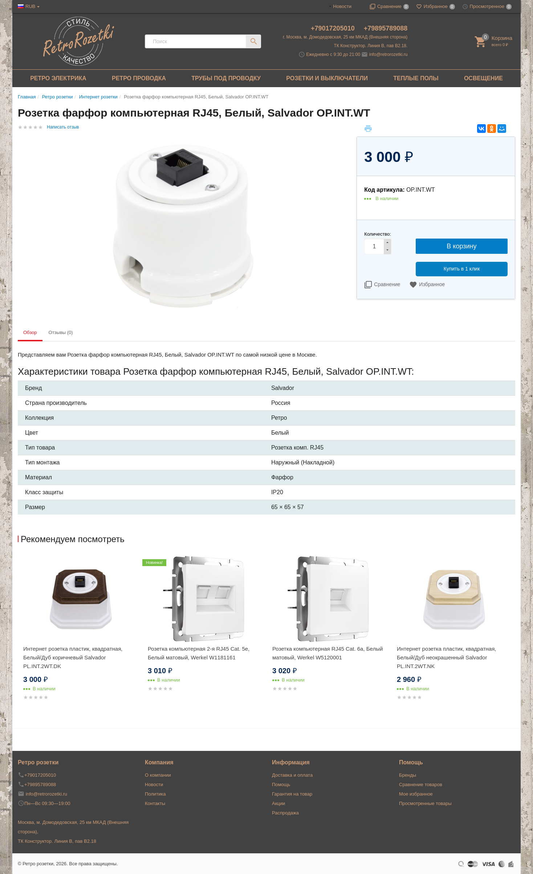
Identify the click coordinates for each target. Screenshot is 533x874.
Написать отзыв (63, 127)
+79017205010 (334, 28)
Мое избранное (416, 794)
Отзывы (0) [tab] (61, 332)
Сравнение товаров (420, 784)
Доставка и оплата (292, 775)
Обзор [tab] (30, 332)
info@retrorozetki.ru (388, 54)
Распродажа (285, 813)
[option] (80, 636)
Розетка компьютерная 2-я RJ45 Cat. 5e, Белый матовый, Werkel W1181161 (198, 653)
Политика (155, 794)
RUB (30, 6)
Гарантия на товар (292, 794)
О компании (158, 775)
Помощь (281, 784)
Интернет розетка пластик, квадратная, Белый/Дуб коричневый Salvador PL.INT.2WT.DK (72, 657)
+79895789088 (386, 28)
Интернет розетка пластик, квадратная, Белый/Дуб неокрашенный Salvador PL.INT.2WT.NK (446, 657)
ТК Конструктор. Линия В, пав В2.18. (371, 45)
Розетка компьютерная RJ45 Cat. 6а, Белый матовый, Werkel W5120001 (327, 653)
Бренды (407, 775)
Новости (342, 6)
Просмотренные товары (425, 803)
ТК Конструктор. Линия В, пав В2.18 (57, 841)
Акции (278, 803)
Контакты (155, 803)
